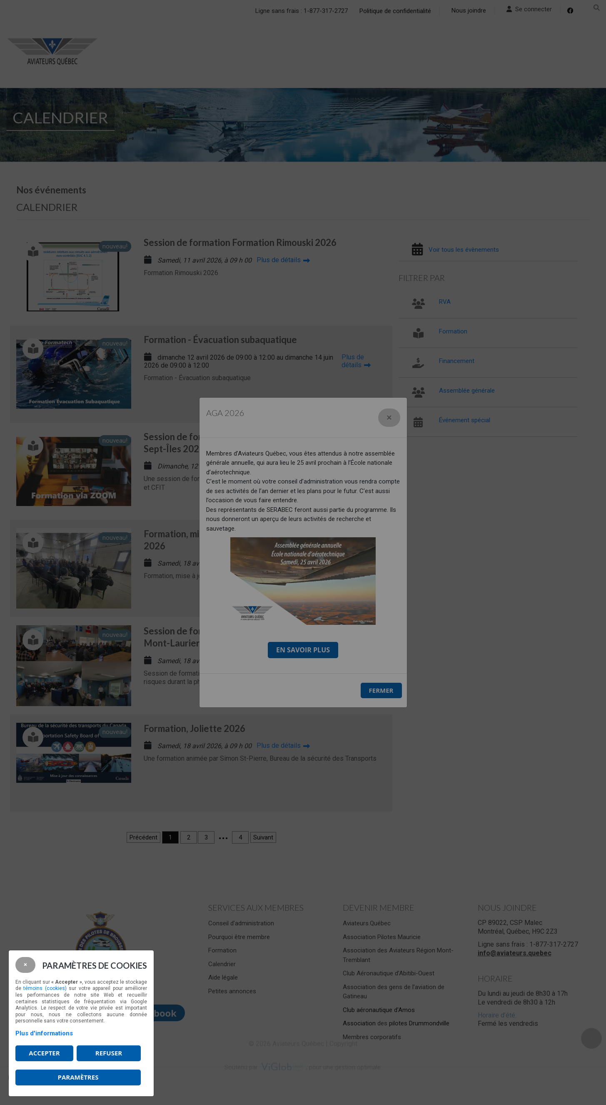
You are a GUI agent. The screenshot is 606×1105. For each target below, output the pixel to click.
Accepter (44, 1053)
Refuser (108, 1053)
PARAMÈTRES (78, 1077)
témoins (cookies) (44, 988)
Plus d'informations (44, 1033)
